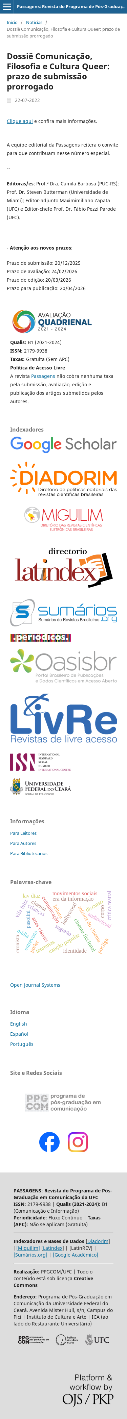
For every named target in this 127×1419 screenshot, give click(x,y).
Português (22, 1044)
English (18, 1024)
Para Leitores (23, 833)
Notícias (34, 22)
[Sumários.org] (30, 1255)
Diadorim (97, 1241)
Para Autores (23, 843)
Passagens (44, 376)
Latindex (52, 1248)
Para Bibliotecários (28, 853)
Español (19, 1034)
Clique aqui (20, 121)
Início (12, 22)
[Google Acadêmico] (75, 1255)
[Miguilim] (28, 1248)
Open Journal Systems (35, 985)
